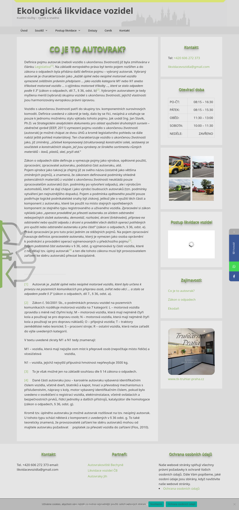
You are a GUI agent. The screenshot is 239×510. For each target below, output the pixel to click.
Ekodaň (173, 308)
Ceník (108, 30)
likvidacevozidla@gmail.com (189, 66)
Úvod (24, 30)
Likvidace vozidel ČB (102, 470)
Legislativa (43, 66)
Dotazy (92, 30)
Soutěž (43, 30)
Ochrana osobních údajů (181, 488)
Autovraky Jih (97, 476)
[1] (26, 284)
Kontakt (125, 30)
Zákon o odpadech (182, 299)
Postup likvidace (69, 30)
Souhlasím (156, 504)
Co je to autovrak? (181, 291)
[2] (26, 302)
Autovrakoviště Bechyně (105, 465)
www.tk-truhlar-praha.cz (186, 379)
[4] (26, 380)
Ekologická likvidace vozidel (75, 10)
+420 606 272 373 (187, 58)
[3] (26, 371)
